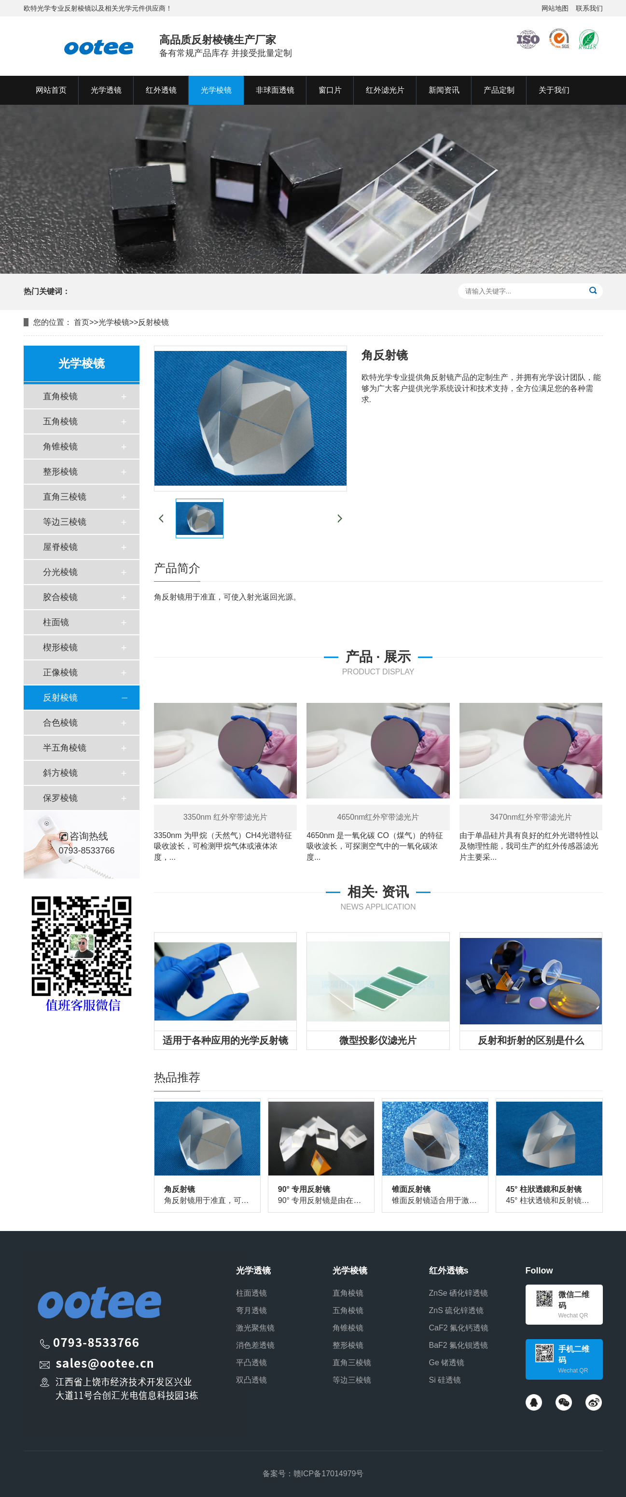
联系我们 (589, 8)
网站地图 (555, 8)
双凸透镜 (251, 1380)
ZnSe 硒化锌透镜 (458, 1293)
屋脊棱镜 (60, 547)
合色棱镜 (60, 723)
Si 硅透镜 (445, 1380)
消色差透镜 (255, 1345)
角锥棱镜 (60, 446)
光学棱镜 (113, 322)
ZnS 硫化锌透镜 (456, 1310)
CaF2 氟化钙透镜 (459, 1328)
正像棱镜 (60, 672)
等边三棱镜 (64, 522)
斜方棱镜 (60, 773)
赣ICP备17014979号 (328, 1473)
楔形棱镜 (60, 647)
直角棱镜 (60, 396)
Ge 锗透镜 (447, 1362)
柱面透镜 (251, 1293)
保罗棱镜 (60, 798)
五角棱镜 (60, 421)
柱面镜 (56, 622)
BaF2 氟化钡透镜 (458, 1345)
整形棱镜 (60, 471)
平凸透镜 (251, 1362)
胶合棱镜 (60, 597)
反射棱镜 (153, 322)
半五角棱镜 (64, 748)
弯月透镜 (251, 1310)
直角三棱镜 (64, 497)
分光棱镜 (60, 572)
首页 (81, 322)
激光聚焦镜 (255, 1328)
